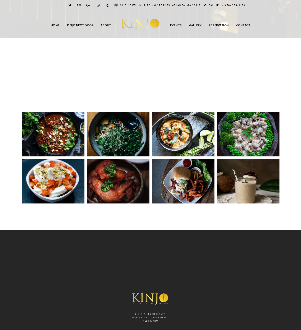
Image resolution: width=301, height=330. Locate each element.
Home (55, 25)
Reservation (219, 25)
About (106, 25)
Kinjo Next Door (80, 25)
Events (176, 25)
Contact (243, 25)
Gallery (195, 25)
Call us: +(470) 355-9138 (224, 5)
